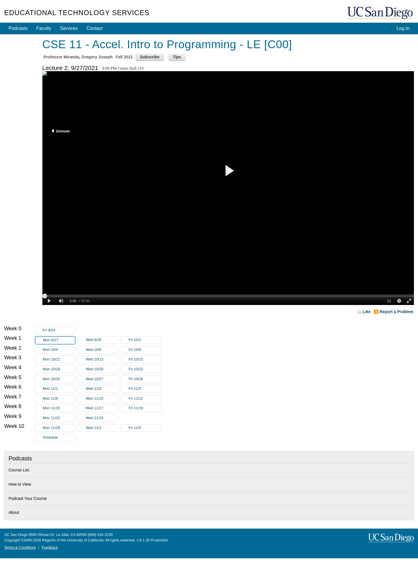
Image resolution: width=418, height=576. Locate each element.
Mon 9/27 (59, 340)
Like (367, 311)
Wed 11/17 (102, 408)
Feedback (50, 548)
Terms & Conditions (20, 548)
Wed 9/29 (102, 340)
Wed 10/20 (102, 369)
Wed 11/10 (102, 398)
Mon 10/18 (59, 369)
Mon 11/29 (59, 428)
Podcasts (18, 28)
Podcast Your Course (27, 498)
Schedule (50, 437)
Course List (18, 470)
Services (69, 28)
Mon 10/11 (59, 359)
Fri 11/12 (145, 398)
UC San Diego (380, 13)
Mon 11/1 (59, 388)
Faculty (43, 28)
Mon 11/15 (59, 408)
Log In (403, 28)
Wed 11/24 (102, 418)
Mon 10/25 (59, 379)
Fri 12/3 (145, 428)
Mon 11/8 (59, 398)
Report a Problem (397, 311)
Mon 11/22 (59, 418)
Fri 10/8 (145, 350)
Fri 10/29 (145, 379)
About (13, 512)
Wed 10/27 (102, 379)
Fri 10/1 (145, 340)
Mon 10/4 (59, 350)
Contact (94, 28)
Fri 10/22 (145, 369)
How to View (19, 484)
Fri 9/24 (59, 330)
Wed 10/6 (102, 350)
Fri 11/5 (145, 388)
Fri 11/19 (145, 408)
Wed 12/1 (102, 428)
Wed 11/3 (102, 388)
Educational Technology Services (76, 13)
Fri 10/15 (145, 359)
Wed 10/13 (102, 359)
